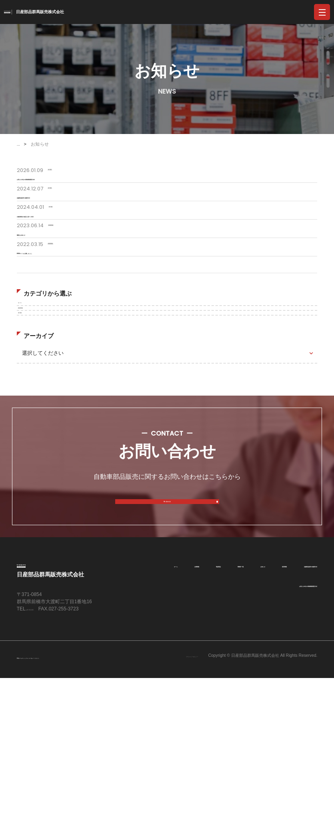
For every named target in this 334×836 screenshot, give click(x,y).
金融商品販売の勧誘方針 (286, 723)
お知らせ (181, 723)
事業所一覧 (303, 703)
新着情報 (32, 411)
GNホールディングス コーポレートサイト (69, 815)
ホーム (185, 703)
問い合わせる (167, 631)
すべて (30, 393)
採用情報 (220, 723)
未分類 (30, 431)
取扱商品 (261, 703)
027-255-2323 (42, 759)
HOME (24, 144)
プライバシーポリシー (168, 814)
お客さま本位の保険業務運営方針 (275, 743)
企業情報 (222, 703)
